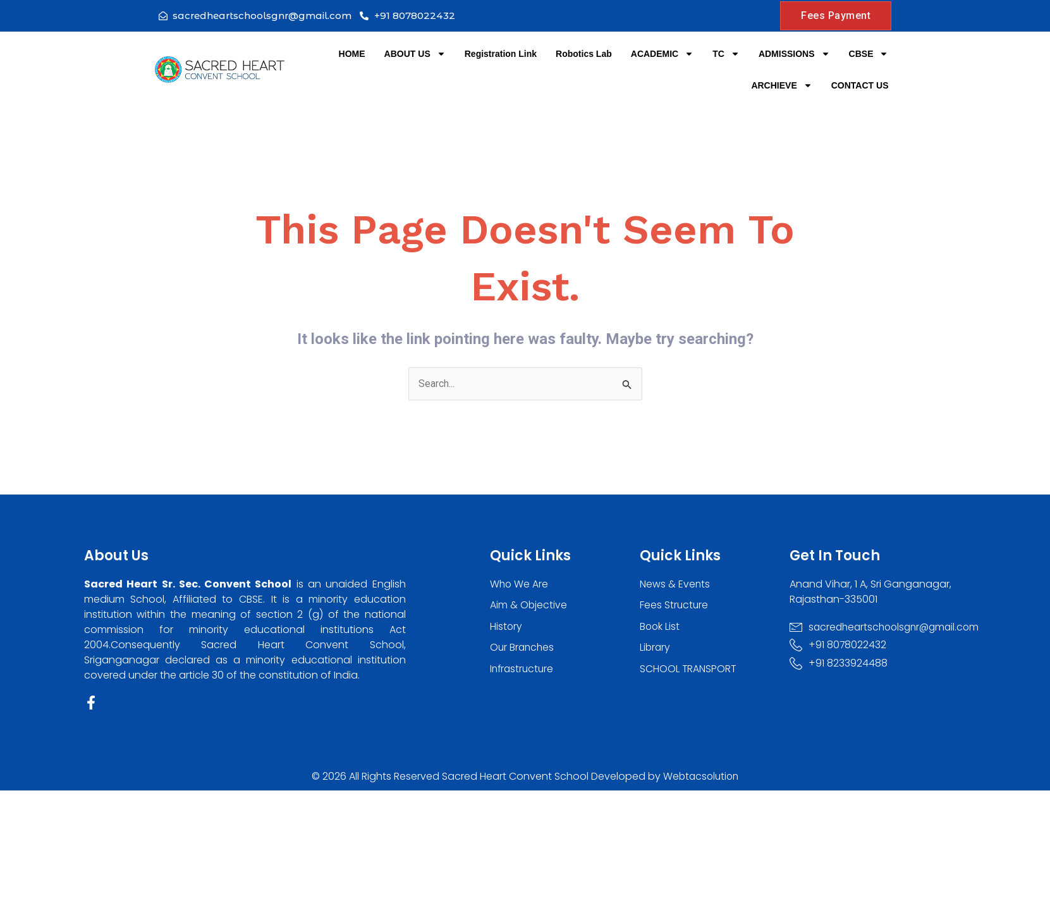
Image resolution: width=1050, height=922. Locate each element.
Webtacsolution (700, 777)
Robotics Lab (584, 54)
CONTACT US (860, 85)
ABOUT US (415, 54)
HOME (352, 54)
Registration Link (501, 54)
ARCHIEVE (781, 85)
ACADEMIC (662, 54)
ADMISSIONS (794, 54)
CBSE (869, 54)
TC (726, 54)
